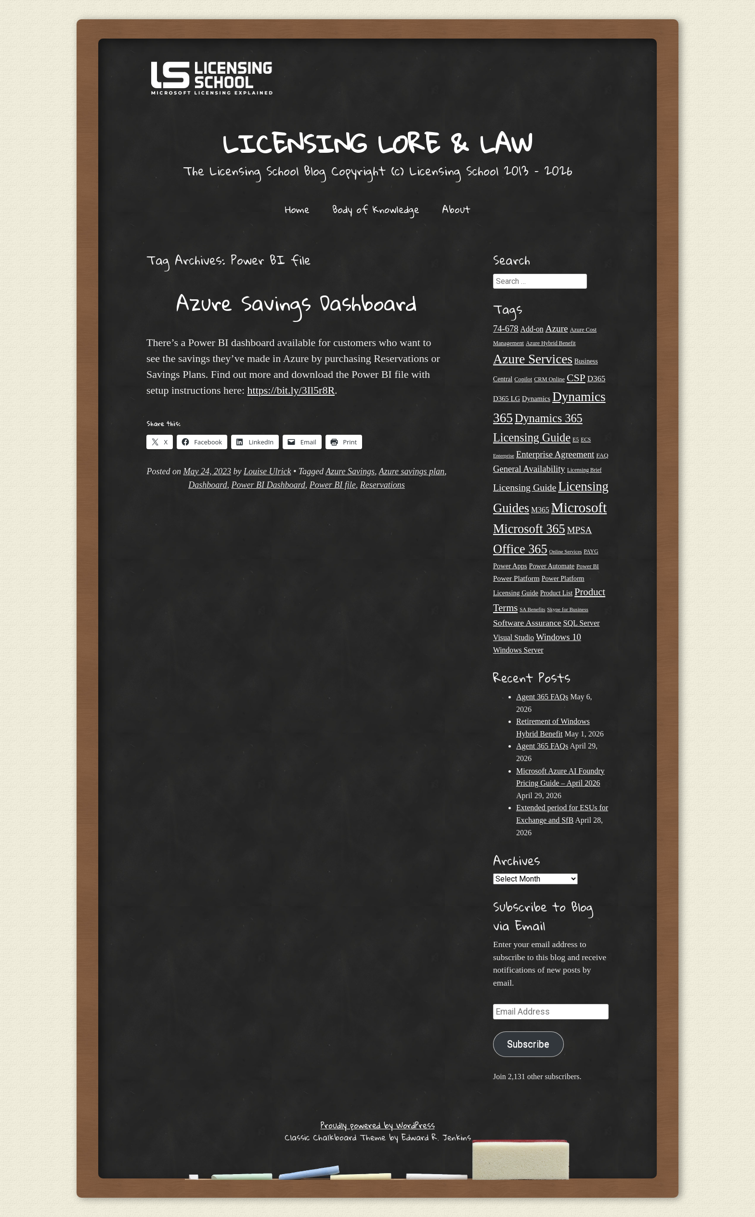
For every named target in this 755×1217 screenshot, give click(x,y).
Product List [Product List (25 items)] (556, 593)
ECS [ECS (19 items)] (586, 439)
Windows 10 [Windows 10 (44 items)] (558, 637)
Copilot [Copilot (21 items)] (523, 379)
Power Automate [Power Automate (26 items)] (551, 566)
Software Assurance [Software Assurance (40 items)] (527, 623)
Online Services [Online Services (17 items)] (565, 551)
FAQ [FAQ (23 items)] (602, 455)
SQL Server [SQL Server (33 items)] (581, 623)
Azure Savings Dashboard (296, 302)
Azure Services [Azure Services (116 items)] (533, 359)
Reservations (382, 485)
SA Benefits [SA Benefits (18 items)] (532, 609)
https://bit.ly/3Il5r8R (291, 390)
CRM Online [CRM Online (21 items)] (549, 379)
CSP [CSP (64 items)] (576, 378)
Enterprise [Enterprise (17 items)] (503, 455)
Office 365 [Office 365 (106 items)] (520, 549)
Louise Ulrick (267, 471)
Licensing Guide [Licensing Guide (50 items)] (524, 487)
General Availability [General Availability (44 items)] (529, 469)
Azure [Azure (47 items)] (557, 328)
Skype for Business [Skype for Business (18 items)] (567, 609)
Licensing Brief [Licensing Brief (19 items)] (584, 470)
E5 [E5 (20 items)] (576, 439)
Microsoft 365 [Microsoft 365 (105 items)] (529, 529)
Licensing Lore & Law (377, 143)
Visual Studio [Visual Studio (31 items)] (513, 637)
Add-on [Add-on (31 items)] (532, 329)
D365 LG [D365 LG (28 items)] (506, 398)
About (456, 209)
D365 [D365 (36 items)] (596, 378)
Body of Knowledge (375, 209)
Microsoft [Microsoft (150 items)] (579, 507)
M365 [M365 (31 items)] (540, 510)
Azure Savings (350, 471)
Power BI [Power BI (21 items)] (587, 566)
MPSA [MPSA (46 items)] (579, 530)
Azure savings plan (411, 471)
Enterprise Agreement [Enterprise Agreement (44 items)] (555, 454)
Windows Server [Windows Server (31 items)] (518, 650)
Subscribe (528, 1044)
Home (297, 209)
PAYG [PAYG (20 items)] (591, 551)
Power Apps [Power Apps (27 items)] (510, 566)
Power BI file (333, 485)
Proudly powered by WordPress (378, 1125)
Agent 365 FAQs (542, 697)
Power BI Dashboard (268, 485)
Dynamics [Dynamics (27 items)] (536, 398)
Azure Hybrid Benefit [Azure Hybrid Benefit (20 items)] (551, 343)
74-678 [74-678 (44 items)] (506, 328)
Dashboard (207, 485)
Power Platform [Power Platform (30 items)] (516, 578)
